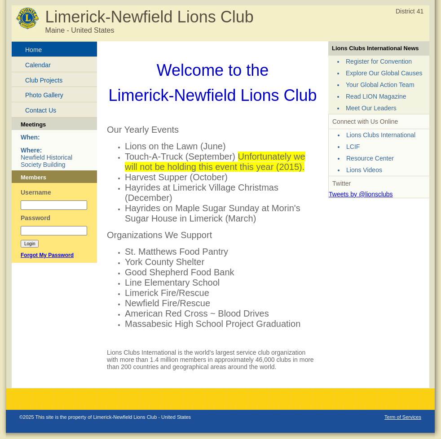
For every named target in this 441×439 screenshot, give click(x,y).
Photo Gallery (44, 95)
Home (33, 49)
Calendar (38, 65)
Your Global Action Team (380, 84)
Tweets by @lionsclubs (361, 194)
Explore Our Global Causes (384, 73)
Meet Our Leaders (371, 108)
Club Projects (43, 80)
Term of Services (402, 417)
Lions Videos (364, 170)
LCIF (353, 146)
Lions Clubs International (380, 135)
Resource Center (370, 158)
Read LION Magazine (376, 96)
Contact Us (40, 110)
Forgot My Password (47, 255)
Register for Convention (379, 61)
